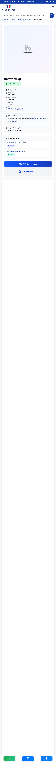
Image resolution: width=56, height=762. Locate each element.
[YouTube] (50, 2)
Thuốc (13, 19)
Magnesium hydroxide (37, 119)
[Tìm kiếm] (52, 15)
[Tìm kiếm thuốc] (28, 15)
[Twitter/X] (54, 2)
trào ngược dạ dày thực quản (28, 443)
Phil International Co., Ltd (17, 151)
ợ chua (16, 443)
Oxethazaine (12, 121)
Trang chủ (5, 19)
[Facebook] (47, 2)
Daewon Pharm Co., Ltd (16, 142)
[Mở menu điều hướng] (53, 7)
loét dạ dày (10, 438)
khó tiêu (9, 443)
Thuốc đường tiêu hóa (24, 19)
